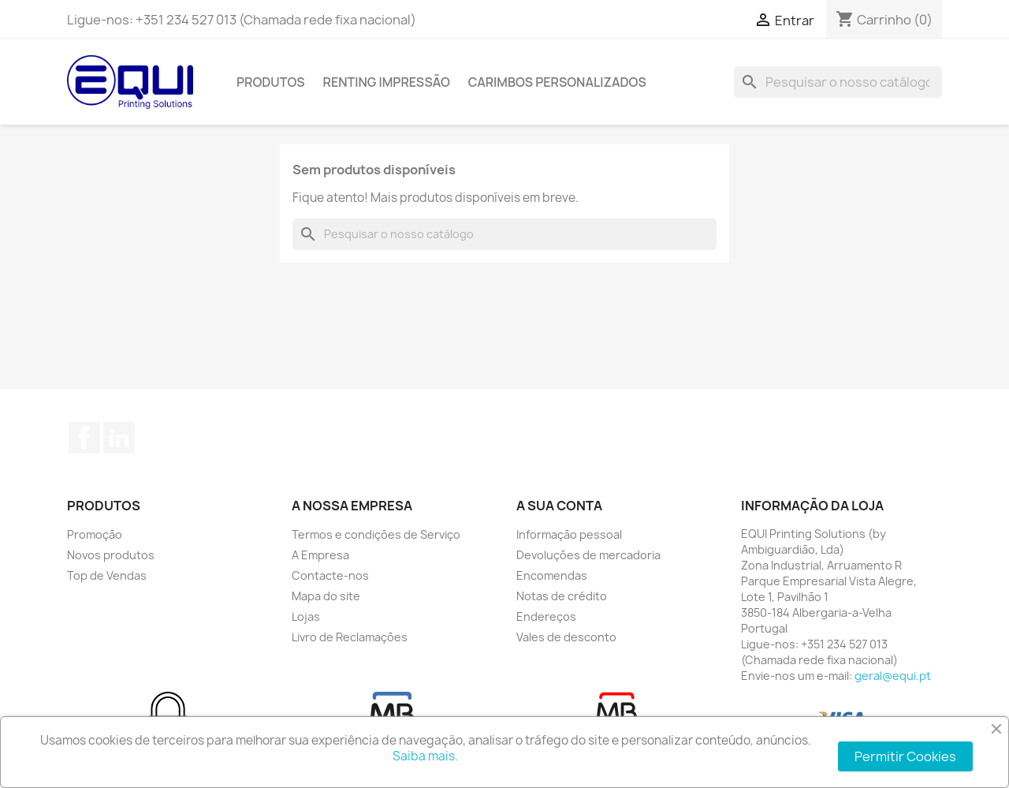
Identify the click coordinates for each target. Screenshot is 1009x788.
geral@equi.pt (892, 675)
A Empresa (320, 554)
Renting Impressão (386, 82)
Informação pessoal (569, 534)
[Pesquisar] (838, 82)
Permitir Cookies (905, 756)
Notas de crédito (561, 595)
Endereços (546, 616)
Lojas (306, 616)
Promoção (94, 534)
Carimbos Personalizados (557, 82)
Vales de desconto (566, 636)
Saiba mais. (425, 756)
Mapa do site (326, 595)
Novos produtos (111, 554)
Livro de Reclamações (350, 636)
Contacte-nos (330, 575)
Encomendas (551, 575)
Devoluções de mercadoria (588, 554)
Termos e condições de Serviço (376, 534)
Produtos (270, 82)
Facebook (84, 438)
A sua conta (559, 505)
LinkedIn (119, 438)
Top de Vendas (107, 575)
